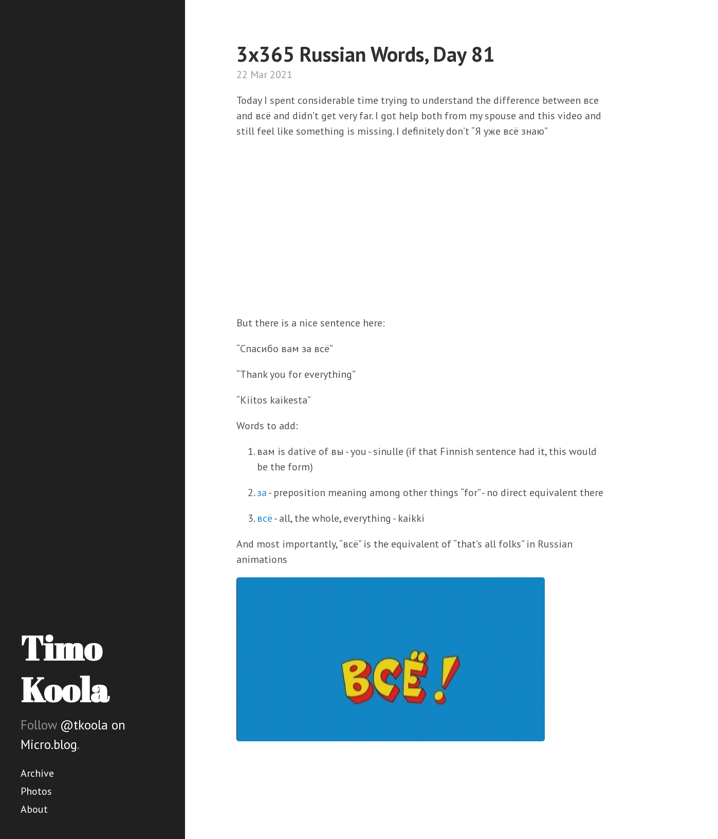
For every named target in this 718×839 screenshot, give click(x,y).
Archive (37, 773)
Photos (36, 791)
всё (264, 518)
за (262, 492)
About (34, 809)
